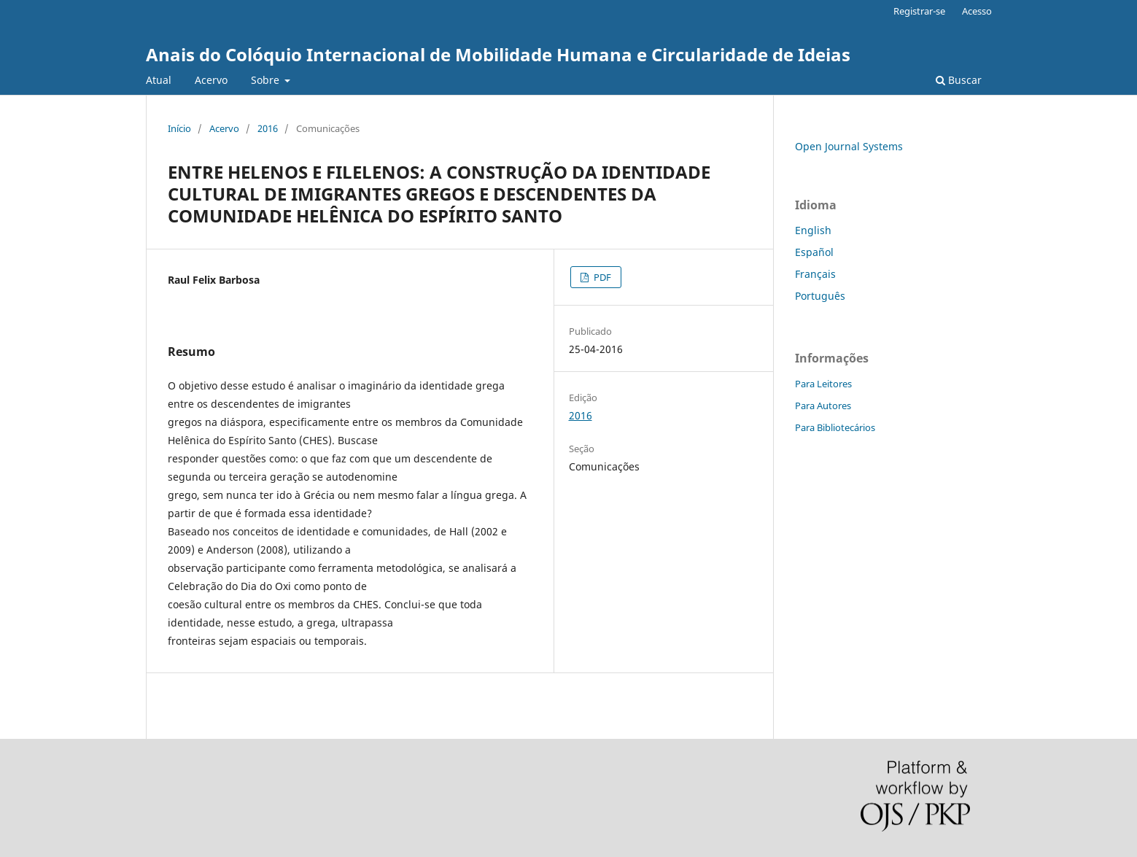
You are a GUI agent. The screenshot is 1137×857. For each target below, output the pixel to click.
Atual (158, 80)
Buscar (959, 80)
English (813, 230)
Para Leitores (823, 383)
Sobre (266, 80)
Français (815, 274)
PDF (601, 277)
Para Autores (823, 405)
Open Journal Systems (849, 146)
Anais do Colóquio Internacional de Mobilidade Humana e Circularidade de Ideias (498, 54)
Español (814, 252)
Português (820, 296)
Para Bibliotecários (835, 427)
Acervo (211, 80)
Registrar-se (919, 11)
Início (179, 128)
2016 (267, 128)
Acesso (977, 11)
